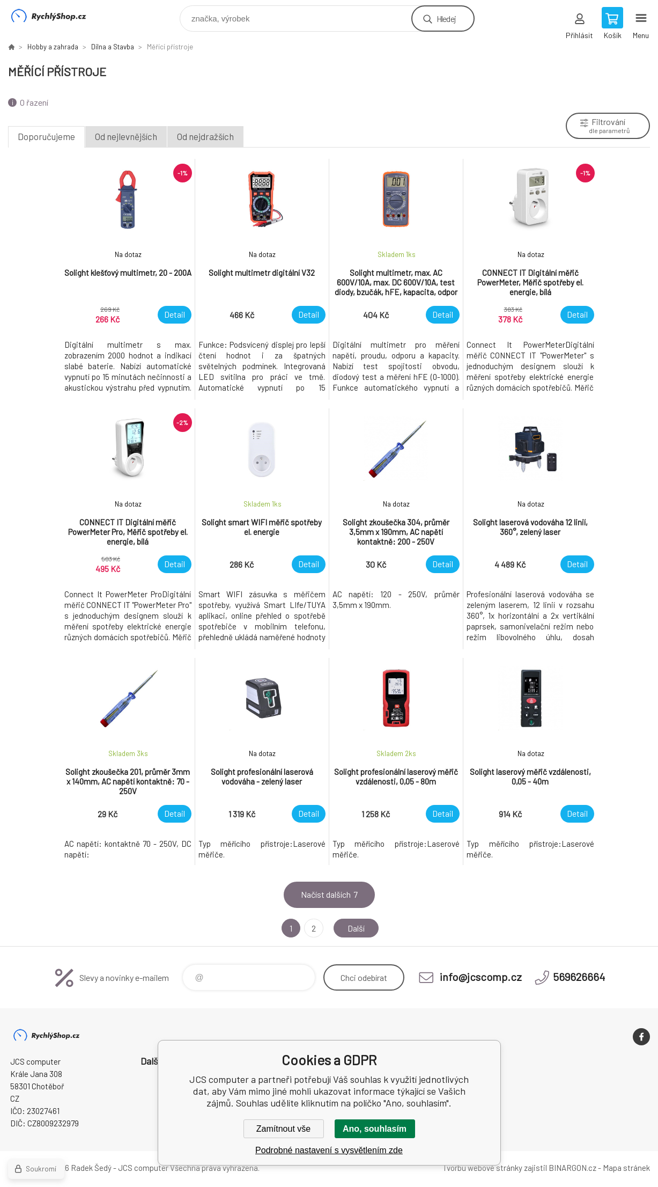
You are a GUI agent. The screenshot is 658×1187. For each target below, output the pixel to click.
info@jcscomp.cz (481, 976)
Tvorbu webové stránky (482, 1168)
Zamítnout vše (283, 1128)
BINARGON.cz (572, 1168)
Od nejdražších (205, 136)
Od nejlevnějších (126, 136)
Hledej (446, 18)
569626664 (579, 976)
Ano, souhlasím (374, 1128)
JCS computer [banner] (55, 16)
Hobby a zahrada (52, 46)
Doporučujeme (46, 136)
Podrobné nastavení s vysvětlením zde (329, 1150)
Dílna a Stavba (112, 46)
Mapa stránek (626, 1168)
